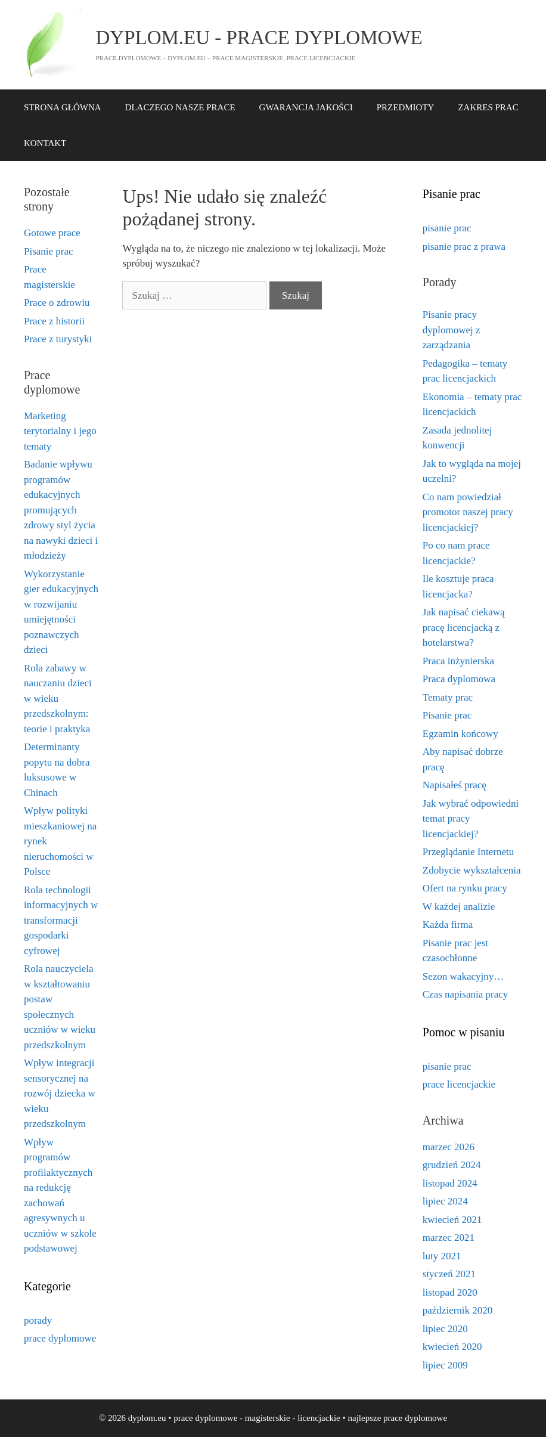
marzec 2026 (448, 1147)
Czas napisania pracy (465, 994)
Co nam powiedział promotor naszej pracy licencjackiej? (468, 512)
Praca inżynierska (458, 661)
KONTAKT (45, 143)
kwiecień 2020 (452, 1346)
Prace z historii (54, 321)
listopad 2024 (450, 1183)
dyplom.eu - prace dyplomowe (259, 37)
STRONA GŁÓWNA (62, 107)
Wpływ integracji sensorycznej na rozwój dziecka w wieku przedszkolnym (59, 1093)
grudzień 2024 (452, 1164)
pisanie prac (447, 228)
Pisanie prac (48, 251)
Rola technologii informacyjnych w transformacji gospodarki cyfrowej (61, 920)
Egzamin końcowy (460, 733)
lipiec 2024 (445, 1201)
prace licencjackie (459, 1084)
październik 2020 (458, 1310)
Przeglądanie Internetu (468, 851)
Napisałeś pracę (454, 785)
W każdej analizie (459, 906)
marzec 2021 (448, 1237)
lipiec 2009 (445, 1365)
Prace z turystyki (58, 339)
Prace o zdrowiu (56, 302)
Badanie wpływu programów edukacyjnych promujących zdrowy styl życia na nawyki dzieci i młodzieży (61, 510)
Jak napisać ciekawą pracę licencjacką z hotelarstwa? (464, 627)
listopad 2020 (450, 1292)
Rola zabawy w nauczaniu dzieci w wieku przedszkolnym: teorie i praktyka (58, 698)
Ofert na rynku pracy (465, 888)
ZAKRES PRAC (488, 107)
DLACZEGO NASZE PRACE (180, 107)
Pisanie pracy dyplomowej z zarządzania (451, 330)
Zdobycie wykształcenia (472, 870)
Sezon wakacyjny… (463, 976)
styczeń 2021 (449, 1274)
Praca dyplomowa (459, 679)
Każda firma (448, 924)
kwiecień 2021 (452, 1219)
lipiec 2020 (445, 1328)
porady (38, 1320)
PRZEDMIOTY (406, 107)
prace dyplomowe (60, 1338)
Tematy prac (448, 697)
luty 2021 (442, 1256)
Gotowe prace (52, 233)
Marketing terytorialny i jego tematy (60, 431)
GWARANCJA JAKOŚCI (306, 107)
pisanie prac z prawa (464, 246)
